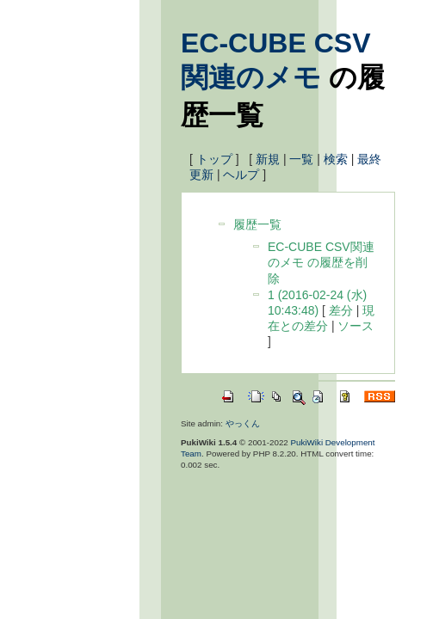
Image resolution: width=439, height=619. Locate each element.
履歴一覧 (257, 224)
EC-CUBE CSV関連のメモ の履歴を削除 (321, 262)
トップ (214, 159)
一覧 (301, 159)
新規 (268, 159)
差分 (341, 310)
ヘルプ (241, 174)
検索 (336, 159)
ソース (355, 326)
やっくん (243, 423)
